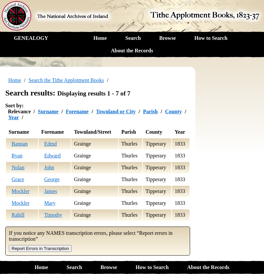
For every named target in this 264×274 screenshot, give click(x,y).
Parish (150, 111)
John (49, 167)
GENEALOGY (31, 38)
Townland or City (116, 111)
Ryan (17, 155)
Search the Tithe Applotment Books (66, 80)
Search (133, 38)
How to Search (210, 38)
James (50, 191)
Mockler (20, 191)
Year (13, 117)
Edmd (50, 144)
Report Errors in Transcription (40, 248)
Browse (167, 38)
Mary (50, 203)
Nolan (18, 167)
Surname (48, 111)
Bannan (20, 144)
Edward (52, 155)
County (173, 111)
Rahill (18, 215)
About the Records (132, 50)
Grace (18, 179)
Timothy (53, 215)
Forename (77, 111)
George (52, 179)
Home (100, 38)
